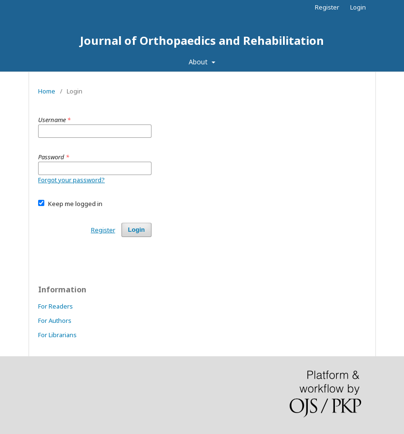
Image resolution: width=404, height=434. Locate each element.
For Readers (55, 306)
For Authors (54, 320)
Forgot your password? (71, 180)
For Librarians (57, 335)
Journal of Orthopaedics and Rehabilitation (202, 40)
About (199, 61)
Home (46, 91)
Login (358, 7)
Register (327, 7)
